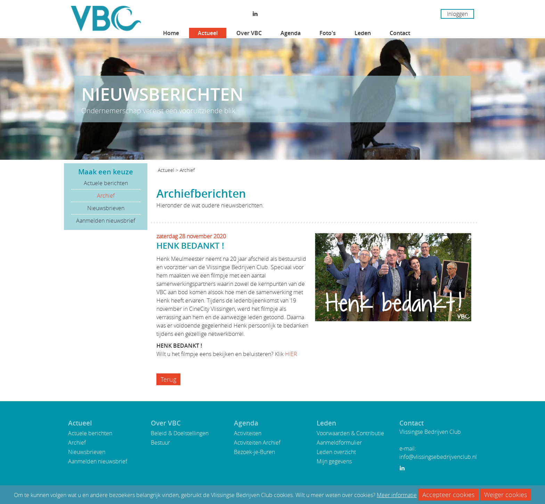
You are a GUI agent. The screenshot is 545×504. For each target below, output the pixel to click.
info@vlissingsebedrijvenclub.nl (438, 457)
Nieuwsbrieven (105, 208)
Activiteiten (247, 433)
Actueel (208, 33)
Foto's (327, 33)
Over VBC (249, 33)
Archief (106, 195)
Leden (363, 33)
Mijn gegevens (334, 461)
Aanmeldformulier (339, 442)
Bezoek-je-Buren (254, 452)
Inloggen (457, 14)
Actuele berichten (106, 183)
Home (171, 33)
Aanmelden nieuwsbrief (105, 220)
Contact (400, 33)
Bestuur (160, 442)
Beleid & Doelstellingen (180, 433)
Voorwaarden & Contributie (350, 433)
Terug (168, 379)
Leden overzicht (336, 452)
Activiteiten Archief (257, 442)
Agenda (290, 33)
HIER (291, 354)
